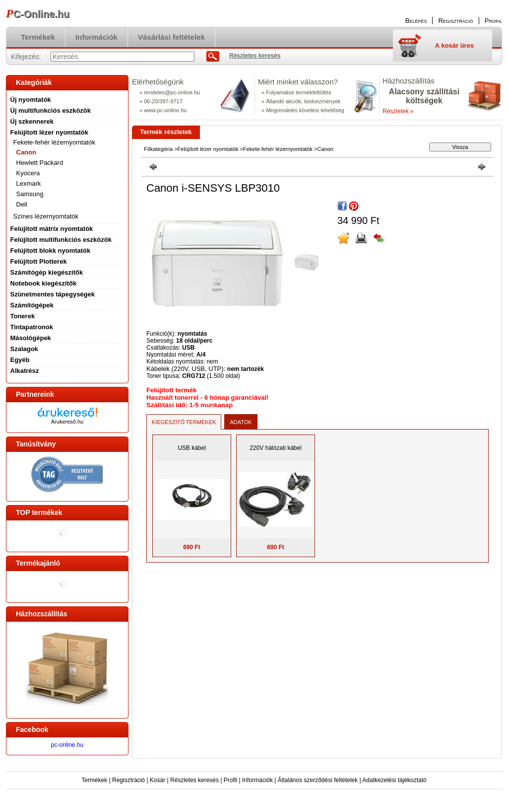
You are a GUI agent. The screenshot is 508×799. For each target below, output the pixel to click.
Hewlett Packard (40, 162)
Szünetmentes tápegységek (52, 294)
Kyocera (28, 173)
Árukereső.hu (67, 422)
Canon (26, 152)
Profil (230, 780)
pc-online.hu (67, 744)
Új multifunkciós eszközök (50, 110)
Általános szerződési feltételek (318, 780)
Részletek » (398, 111)
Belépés (416, 20)
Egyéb (20, 359)
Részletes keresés (194, 780)
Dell (21, 204)
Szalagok (24, 349)
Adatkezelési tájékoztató (394, 780)
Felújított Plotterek (38, 261)
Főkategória (158, 149)
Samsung (30, 194)
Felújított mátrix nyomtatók (51, 228)
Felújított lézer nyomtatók (208, 149)
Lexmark (28, 183)
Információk (257, 780)
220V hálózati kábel (276, 447)
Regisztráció (128, 780)
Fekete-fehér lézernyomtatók (278, 149)
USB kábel (192, 447)
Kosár (157, 780)
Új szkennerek (32, 121)
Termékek (94, 780)
